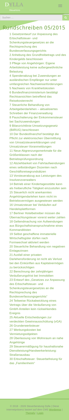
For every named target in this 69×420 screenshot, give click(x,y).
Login (40, 413)
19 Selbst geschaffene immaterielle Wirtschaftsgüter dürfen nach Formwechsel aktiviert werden (32, 238)
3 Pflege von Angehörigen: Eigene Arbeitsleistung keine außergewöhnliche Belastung (36, 67)
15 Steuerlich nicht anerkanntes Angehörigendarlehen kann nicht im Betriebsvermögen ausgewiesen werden (36, 196)
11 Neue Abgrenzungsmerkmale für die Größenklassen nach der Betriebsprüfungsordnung (35, 155)
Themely (30, 413)
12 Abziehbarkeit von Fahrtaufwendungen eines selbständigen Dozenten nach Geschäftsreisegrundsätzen (37, 167)
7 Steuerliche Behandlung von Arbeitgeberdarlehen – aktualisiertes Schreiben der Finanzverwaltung (33, 109)
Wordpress (55, 409)
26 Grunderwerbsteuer (24, 325)
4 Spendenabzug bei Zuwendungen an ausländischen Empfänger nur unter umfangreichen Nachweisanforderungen (36, 80)
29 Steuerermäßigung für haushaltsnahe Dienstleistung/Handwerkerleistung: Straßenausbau (36, 350)
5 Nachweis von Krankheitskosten (32, 88)
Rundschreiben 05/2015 (34, 27)
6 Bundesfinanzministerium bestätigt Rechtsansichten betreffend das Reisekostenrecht (33, 96)
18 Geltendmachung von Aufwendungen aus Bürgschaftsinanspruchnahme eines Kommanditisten (36, 226)
